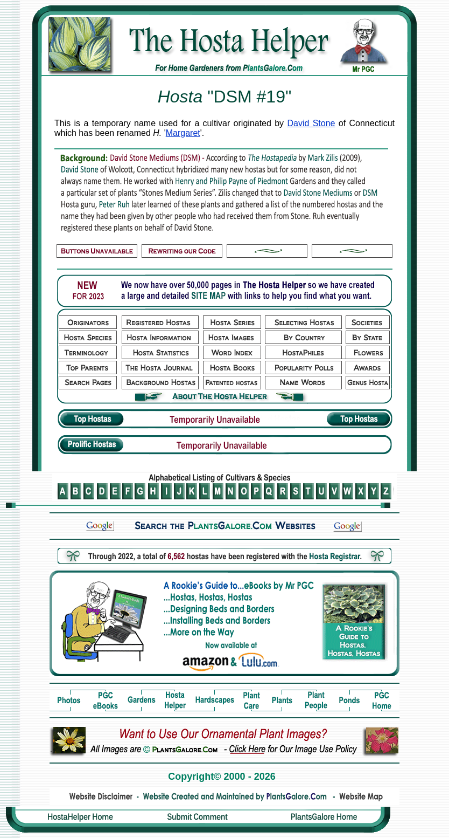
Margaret (183, 133)
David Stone (311, 123)
